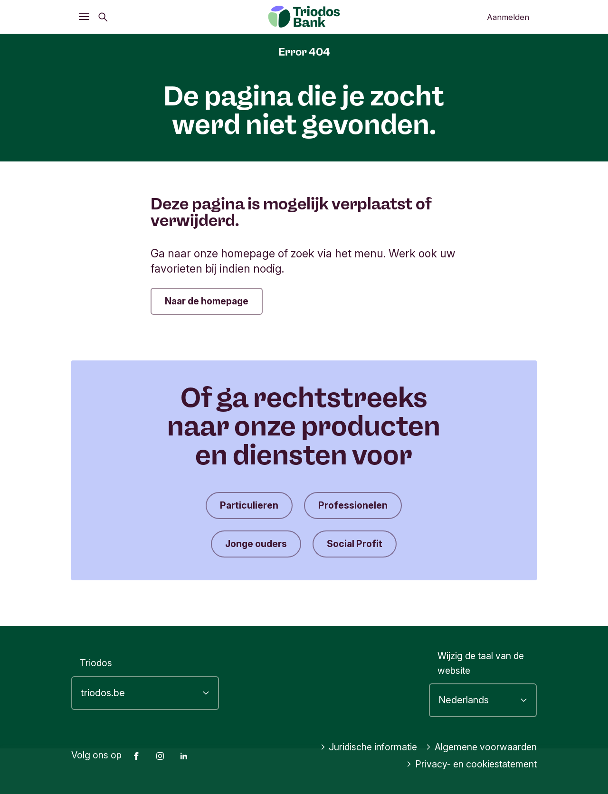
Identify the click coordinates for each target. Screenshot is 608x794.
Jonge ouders (256, 543)
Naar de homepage (206, 301)
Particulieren (249, 505)
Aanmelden (508, 17)
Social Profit (354, 543)
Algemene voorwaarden (481, 747)
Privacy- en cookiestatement (471, 764)
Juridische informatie (369, 747)
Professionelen (353, 505)
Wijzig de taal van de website (480, 663)
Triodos (96, 663)
